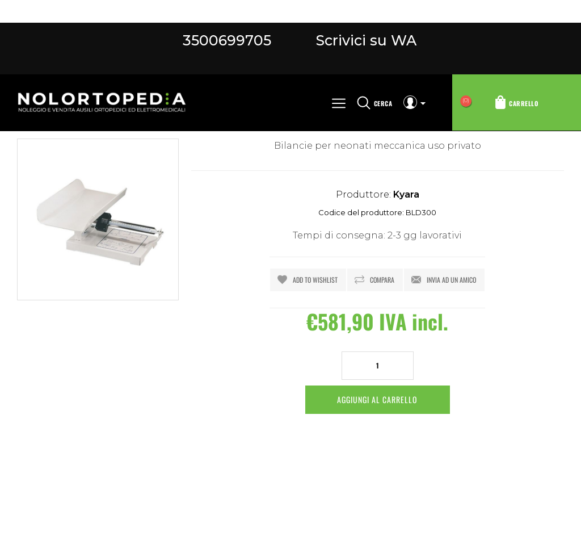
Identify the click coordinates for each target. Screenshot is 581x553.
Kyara (406, 194)
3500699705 (227, 40)
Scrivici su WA (364, 40)
